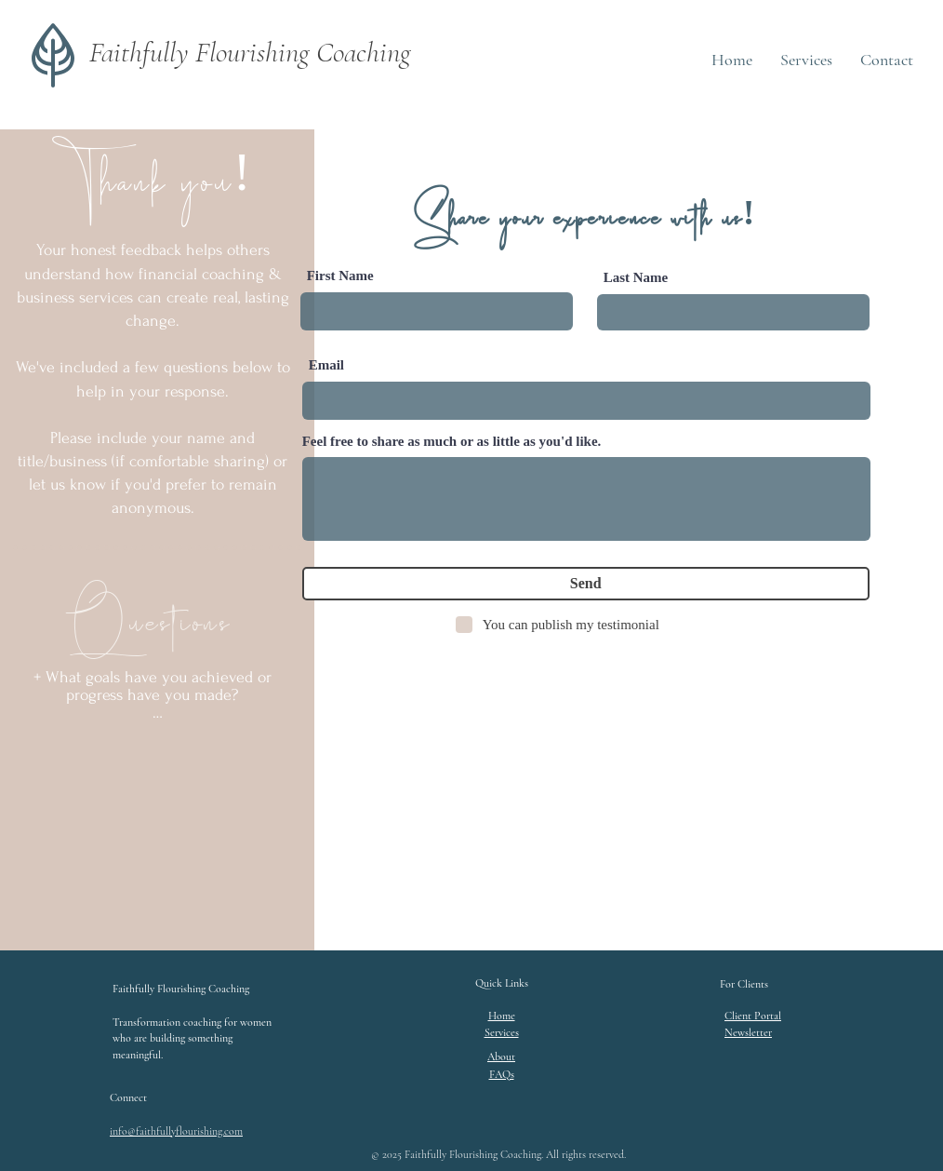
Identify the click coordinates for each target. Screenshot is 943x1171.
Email (326, 365)
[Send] (586, 583)
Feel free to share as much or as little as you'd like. (452, 442)
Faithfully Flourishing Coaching (250, 52)
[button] (748, 1032)
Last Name (636, 278)
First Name (340, 276)
